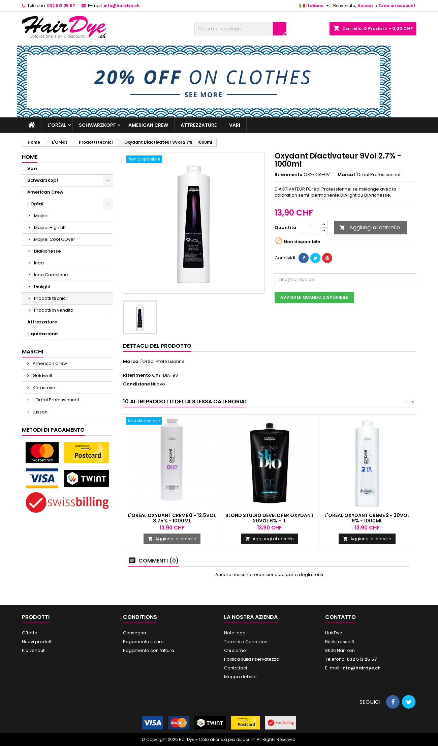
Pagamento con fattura (148, 650)
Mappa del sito (240, 676)
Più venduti (33, 650)
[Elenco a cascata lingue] (315, 5)
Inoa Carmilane (51, 274)
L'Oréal (57, 125)
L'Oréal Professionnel (55, 400)
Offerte (29, 633)
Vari (234, 125)
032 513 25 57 (61, 5)
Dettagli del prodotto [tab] (157, 346)
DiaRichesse (47, 251)
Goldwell (42, 375)
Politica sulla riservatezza (251, 659)
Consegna (134, 633)
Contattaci (235, 668)
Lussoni (40, 412)
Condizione (136, 384)
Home (29, 157)
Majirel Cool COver (54, 239)
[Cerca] (240, 28)
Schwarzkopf (97, 125)
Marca (345, 175)
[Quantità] (310, 227)
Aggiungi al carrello (369, 227)
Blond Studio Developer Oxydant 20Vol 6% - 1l (269, 518)
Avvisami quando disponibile (314, 297)
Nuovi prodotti (37, 641)
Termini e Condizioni (246, 641)
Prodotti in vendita (53, 310)
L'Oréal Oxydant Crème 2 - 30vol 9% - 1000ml (367, 518)
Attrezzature (199, 125)
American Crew (148, 125)
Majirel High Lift (50, 227)
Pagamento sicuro (143, 641)
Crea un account (397, 5)
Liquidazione (42, 334)
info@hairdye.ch (121, 5)
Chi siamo (235, 650)
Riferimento (289, 175)
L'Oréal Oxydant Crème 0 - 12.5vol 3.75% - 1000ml (172, 518)
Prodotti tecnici (50, 298)
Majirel (41, 215)
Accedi (365, 5)
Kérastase (43, 387)
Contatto (340, 617)
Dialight (42, 286)
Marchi (32, 351)
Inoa (39, 263)
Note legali (236, 633)
